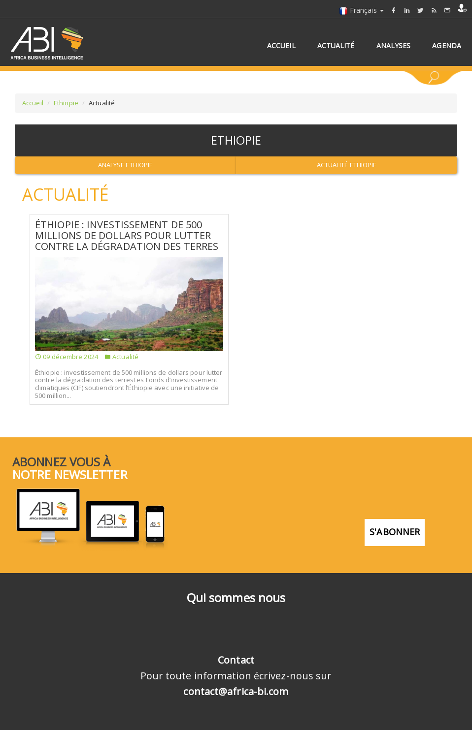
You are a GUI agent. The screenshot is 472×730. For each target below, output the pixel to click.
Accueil (32, 102)
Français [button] (361, 10)
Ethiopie (66, 102)
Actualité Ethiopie (347, 164)
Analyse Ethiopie (125, 164)
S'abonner (395, 532)
